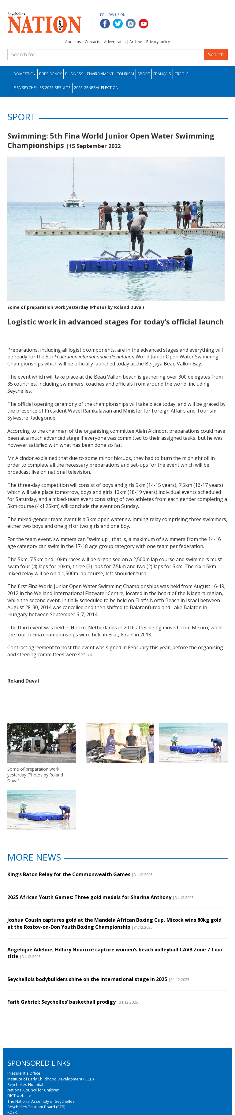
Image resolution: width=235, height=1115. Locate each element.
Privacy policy (158, 41)
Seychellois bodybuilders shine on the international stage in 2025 (87, 979)
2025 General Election (96, 87)
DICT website (19, 1095)
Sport (143, 73)
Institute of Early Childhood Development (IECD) (50, 1079)
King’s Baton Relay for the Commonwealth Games (68, 874)
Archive (135, 41)
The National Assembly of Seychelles (41, 1101)
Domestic (24, 73)
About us (73, 41)
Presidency (50, 73)
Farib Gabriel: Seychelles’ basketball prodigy (61, 1001)
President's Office (23, 1073)
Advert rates (114, 41)
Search (216, 54)
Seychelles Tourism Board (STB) (36, 1106)
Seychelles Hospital (25, 1084)
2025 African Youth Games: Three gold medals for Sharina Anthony (89, 897)
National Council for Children (33, 1090)
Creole (181, 73)
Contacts (92, 41)
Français (162, 73)
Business (74, 73)
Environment (100, 73)
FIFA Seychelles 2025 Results (42, 87)
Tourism (125, 73)
